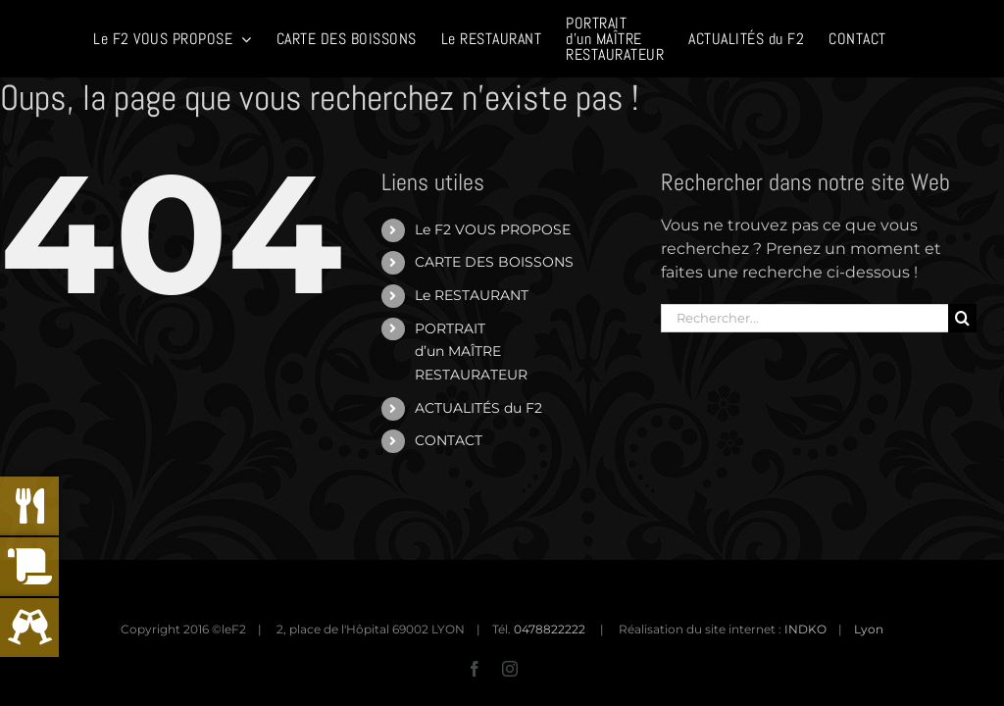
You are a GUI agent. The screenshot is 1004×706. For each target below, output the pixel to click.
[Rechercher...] (804, 318)
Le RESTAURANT (471, 295)
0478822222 (549, 629)
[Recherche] (962, 318)
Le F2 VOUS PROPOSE (493, 229)
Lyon (868, 629)
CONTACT (448, 440)
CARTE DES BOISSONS (494, 262)
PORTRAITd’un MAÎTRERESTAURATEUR (471, 352)
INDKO (805, 629)
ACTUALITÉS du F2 (478, 408)
